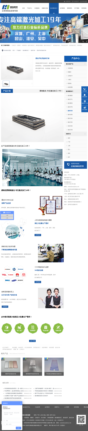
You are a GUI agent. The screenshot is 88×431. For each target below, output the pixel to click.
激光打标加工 (31, 45)
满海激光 (79, 45)
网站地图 (84, 1)
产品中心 (29, 8)
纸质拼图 (51, 347)
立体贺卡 (14, 45)
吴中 (69, 157)
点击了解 (32, 341)
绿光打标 (70, 126)
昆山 (69, 149)
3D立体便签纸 (28, 347)
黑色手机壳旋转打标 (41, 50)
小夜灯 (69, 79)
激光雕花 (70, 103)
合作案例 (62, 8)
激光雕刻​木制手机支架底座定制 (12, 398)
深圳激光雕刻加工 (7, 349)
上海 (69, 145)
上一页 (2, 84)
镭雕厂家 (15, 349)
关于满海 (76, 8)
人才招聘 (66, 407)
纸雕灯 (19, 45)
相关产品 (4, 353)
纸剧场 (69, 83)
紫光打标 (70, 118)
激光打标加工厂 (48, 45)
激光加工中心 (26, 407)
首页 (23, 8)
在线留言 (76, 1)
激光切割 (70, 114)
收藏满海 (68, 1)
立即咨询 (37, 235)
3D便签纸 (36, 8)
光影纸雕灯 (45, 347)
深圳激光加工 (56, 45)
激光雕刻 (14, 347)
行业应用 (37, 407)
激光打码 (70, 107)
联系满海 (84, 8)
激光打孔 (70, 99)
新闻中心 (57, 407)
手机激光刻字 (64, 45)
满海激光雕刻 (39, 45)
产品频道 (19, 50)
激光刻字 (20, 347)
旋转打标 (33, 50)
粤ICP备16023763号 (54, 425)
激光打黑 (70, 129)
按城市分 (68, 133)
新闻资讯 (69, 8)
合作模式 (47, 407)
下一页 (32, 84)
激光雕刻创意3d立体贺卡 (41, 395)
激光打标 (57, 347)
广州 (69, 142)
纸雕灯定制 (45, 8)
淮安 (69, 153)
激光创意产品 (69, 64)
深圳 (69, 138)
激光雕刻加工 (53, 8)
